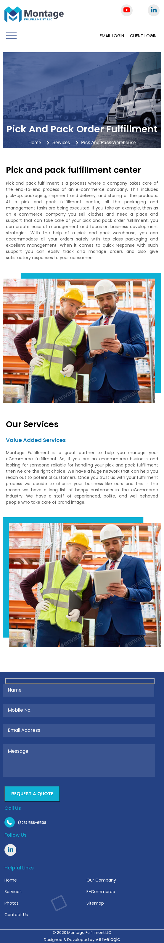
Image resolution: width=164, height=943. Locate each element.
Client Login (143, 36)
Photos (11, 903)
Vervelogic (107, 939)
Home (10, 880)
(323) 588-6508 (32, 822)
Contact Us (16, 915)
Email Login (112, 36)
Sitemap (95, 903)
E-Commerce (100, 892)
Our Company (101, 880)
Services (13, 892)
